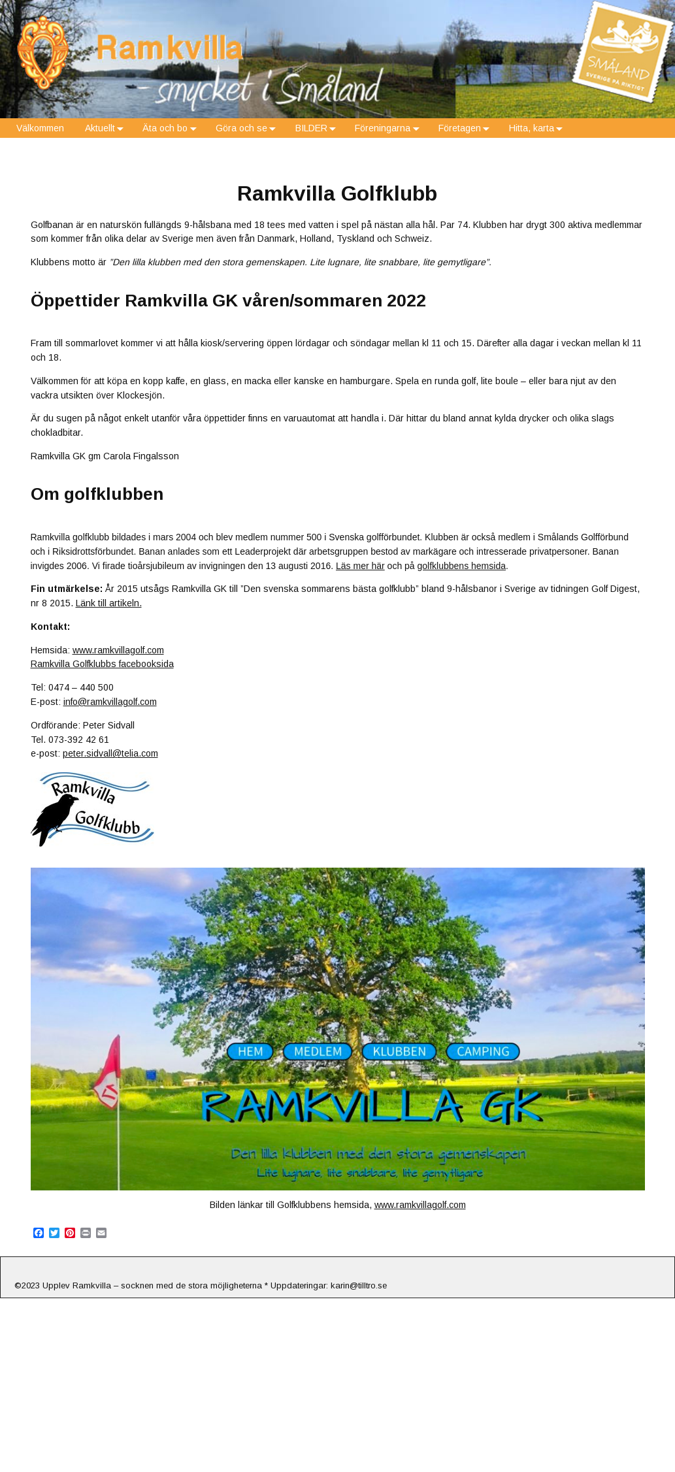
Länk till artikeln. (109, 603)
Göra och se (248, 128)
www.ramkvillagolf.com (118, 650)
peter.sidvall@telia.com (110, 753)
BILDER (318, 128)
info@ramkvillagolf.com (110, 701)
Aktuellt (107, 128)
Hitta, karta (538, 128)
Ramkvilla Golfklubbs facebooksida (102, 664)
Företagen (466, 128)
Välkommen (40, 128)
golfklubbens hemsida (462, 566)
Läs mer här (360, 566)
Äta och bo (171, 128)
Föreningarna (389, 128)
